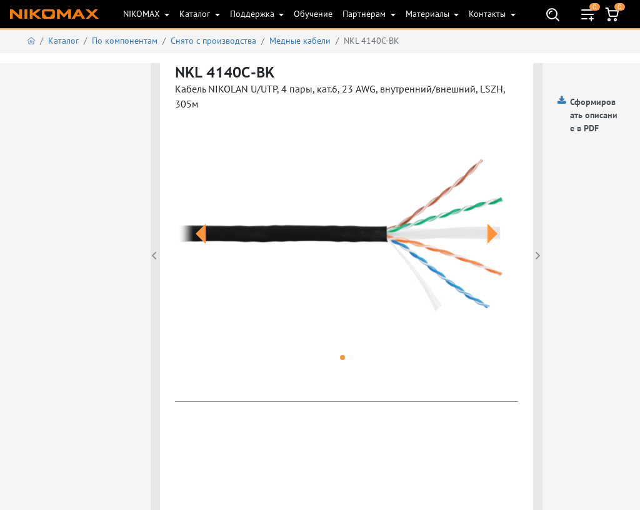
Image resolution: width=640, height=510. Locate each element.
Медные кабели (300, 40)
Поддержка (253, 13)
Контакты (488, 13)
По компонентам (125, 40)
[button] (200, 248)
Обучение (313, 13)
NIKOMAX (142, 13)
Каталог (195, 13)
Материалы (429, 13)
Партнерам (365, 13)
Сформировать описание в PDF (594, 115)
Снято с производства (213, 40)
